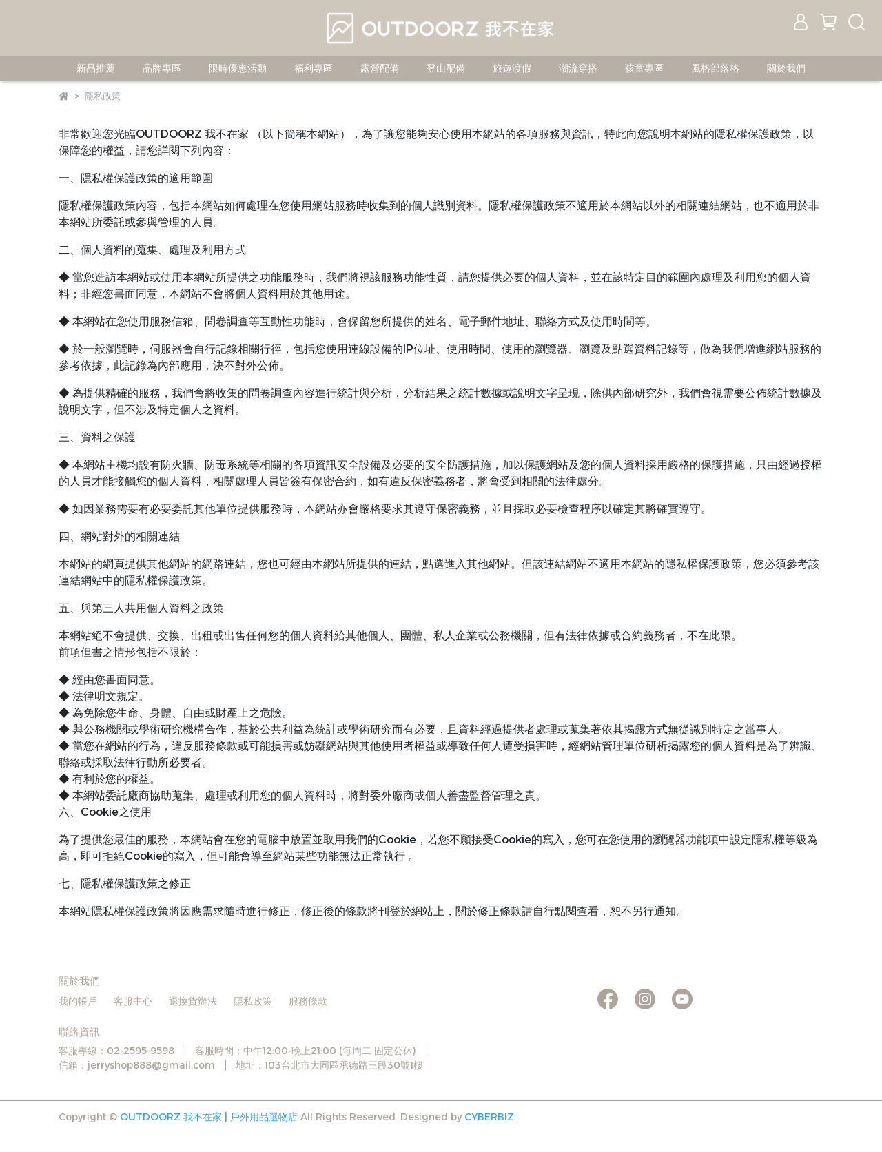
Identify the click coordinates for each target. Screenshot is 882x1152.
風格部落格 (715, 68)
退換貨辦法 (193, 1001)
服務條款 (308, 1001)
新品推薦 (95, 68)
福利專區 (313, 68)
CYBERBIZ (489, 1117)
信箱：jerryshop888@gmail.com (137, 1065)
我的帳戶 (78, 1001)
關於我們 (786, 68)
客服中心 (133, 1001)
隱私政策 (253, 1001)
